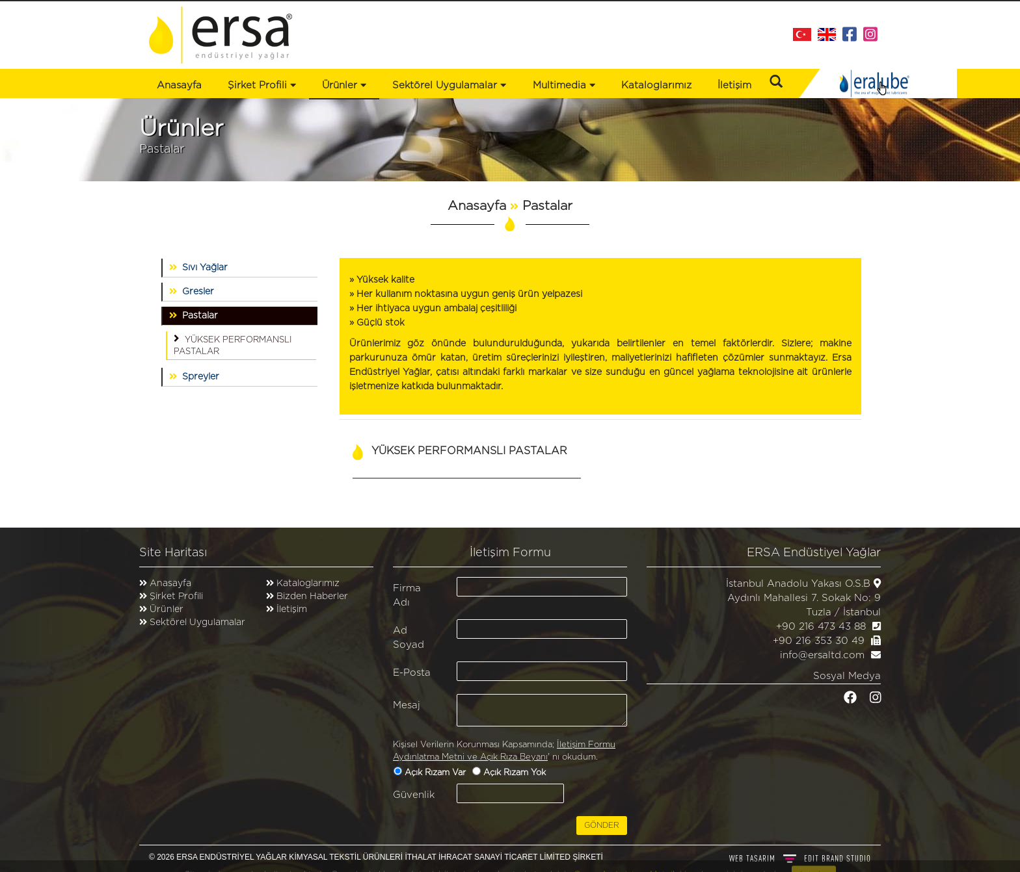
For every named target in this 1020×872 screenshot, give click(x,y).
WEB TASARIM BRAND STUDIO (800, 858)
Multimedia (564, 85)
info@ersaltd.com (822, 655)
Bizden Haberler (311, 596)
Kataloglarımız (656, 85)
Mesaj (406, 705)
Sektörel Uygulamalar (197, 622)
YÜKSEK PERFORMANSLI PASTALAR (233, 344)
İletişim (734, 85)
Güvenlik (414, 795)
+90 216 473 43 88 (821, 627)
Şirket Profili (262, 85)
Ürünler (166, 609)
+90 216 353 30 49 (819, 641)
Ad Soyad (408, 637)
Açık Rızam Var (436, 773)
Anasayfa (179, 85)
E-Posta (412, 673)
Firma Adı (407, 595)
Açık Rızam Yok (516, 773)
